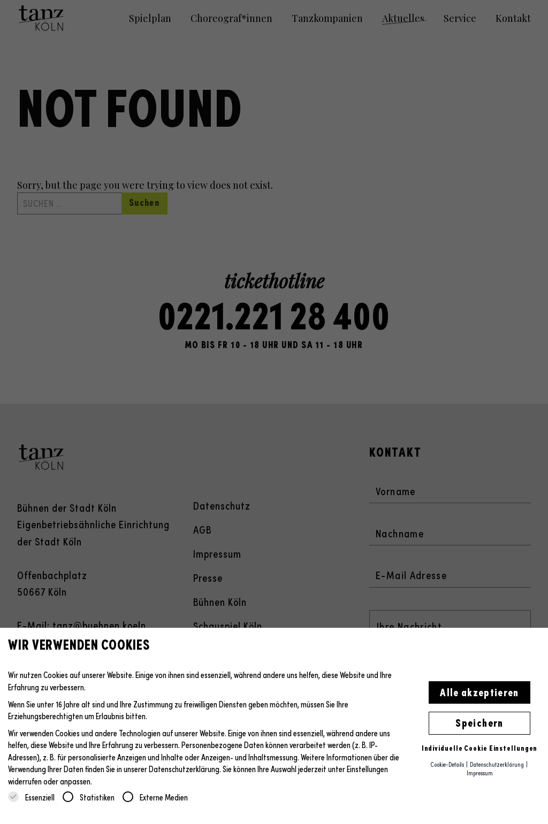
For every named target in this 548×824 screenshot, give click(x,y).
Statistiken (89, 797)
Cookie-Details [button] (447, 764)
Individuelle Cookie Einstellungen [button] (480, 747)
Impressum (480, 772)
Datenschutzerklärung (184, 768)
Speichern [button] (479, 721)
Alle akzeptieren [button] (479, 691)
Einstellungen (367, 768)
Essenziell (31, 797)
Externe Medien (155, 797)
